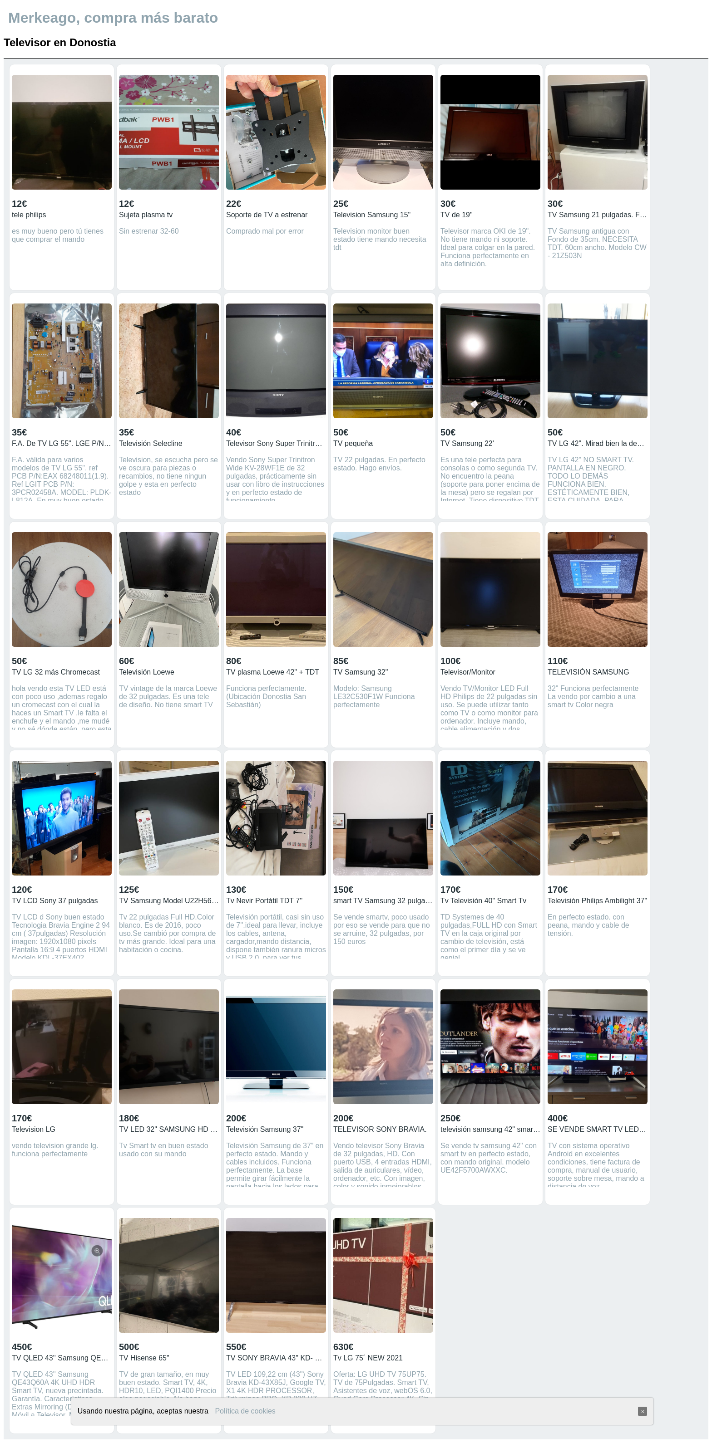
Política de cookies (245, 1411)
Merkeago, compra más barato (113, 18)
